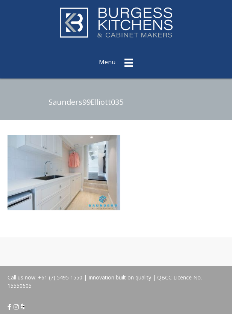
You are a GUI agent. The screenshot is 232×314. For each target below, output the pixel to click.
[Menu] (116, 61)
